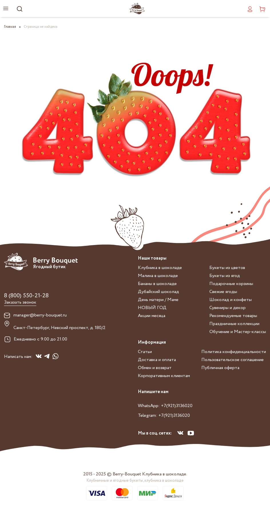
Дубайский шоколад (158, 291)
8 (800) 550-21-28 (26, 296)
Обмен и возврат (155, 367)
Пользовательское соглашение (232, 359)
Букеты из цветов (227, 267)
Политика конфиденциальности (233, 351)
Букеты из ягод (224, 275)
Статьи (145, 351)
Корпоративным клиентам (164, 375)
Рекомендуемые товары (233, 315)
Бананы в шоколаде (157, 283)
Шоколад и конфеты (230, 299)
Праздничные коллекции (234, 323)
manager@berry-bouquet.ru (40, 315)
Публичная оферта (220, 367)
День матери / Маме (158, 299)
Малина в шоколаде (158, 275)
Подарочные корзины (231, 283)
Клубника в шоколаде (160, 267)
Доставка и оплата (157, 359)
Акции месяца (151, 315)
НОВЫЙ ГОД (152, 307)
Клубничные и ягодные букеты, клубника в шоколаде (135, 480)
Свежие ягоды (223, 291)
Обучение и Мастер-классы (237, 331)
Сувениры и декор (227, 307)
